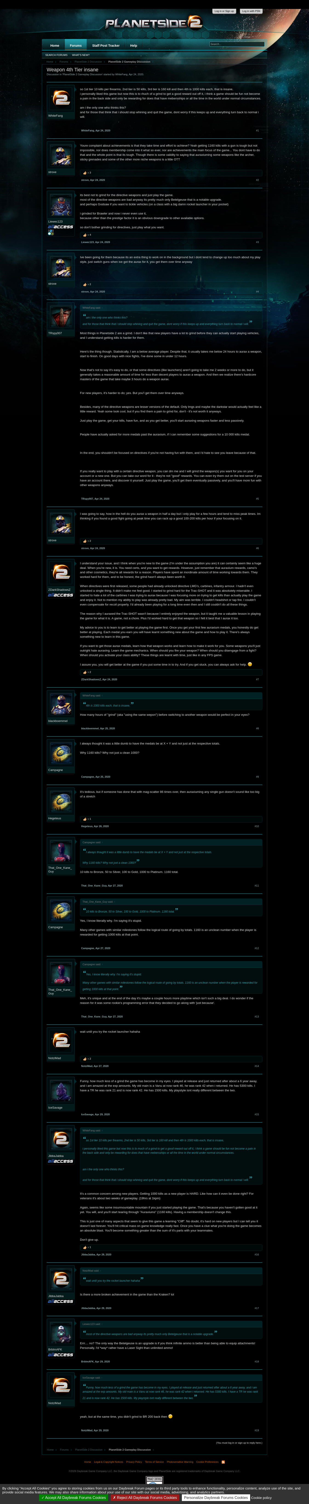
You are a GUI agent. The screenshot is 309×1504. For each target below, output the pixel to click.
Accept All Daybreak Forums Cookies (73, 1498)
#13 (257, 1016)
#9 (257, 776)
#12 (257, 948)
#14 (257, 1066)
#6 (257, 548)
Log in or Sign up (224, 11)
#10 (257, 826)
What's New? (81, 55)
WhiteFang (121, 74)
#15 (257, 1114)
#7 (257, 679)
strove (52, 172)
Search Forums (56, 55)
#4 (257, 291)
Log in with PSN (251, 11)
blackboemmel (58, 721)
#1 (257, 130)
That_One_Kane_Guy (60, 869)
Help (133, 45)
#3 (257, 242)
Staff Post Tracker (106, 45)
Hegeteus (54, 818)
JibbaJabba (56, 1156)
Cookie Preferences (207, 1462)
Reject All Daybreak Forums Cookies (145, 1498)
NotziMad (54, 1058)
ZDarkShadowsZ (59, 589)
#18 (257, 1361)
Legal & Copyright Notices (108, 1462)
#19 (257, 1430)
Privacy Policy (134, 1462)
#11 (257, 885)
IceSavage (55, 1107)
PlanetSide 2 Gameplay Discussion (82, 74)
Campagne (55, 770)
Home (54, 45)
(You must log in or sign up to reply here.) (239, 1442)
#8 (257, 728)
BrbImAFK (55, 1349)
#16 (257, 1254)
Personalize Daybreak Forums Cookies (216, 1498)
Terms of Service (154, 1462)
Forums (76, 45)
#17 (257, 1308)
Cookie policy (261, 1498)
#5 (257, 498)
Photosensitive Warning (180, 1462)
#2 (257, 180)
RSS (223, 1462)
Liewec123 (55, 221)
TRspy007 (55, 333)
